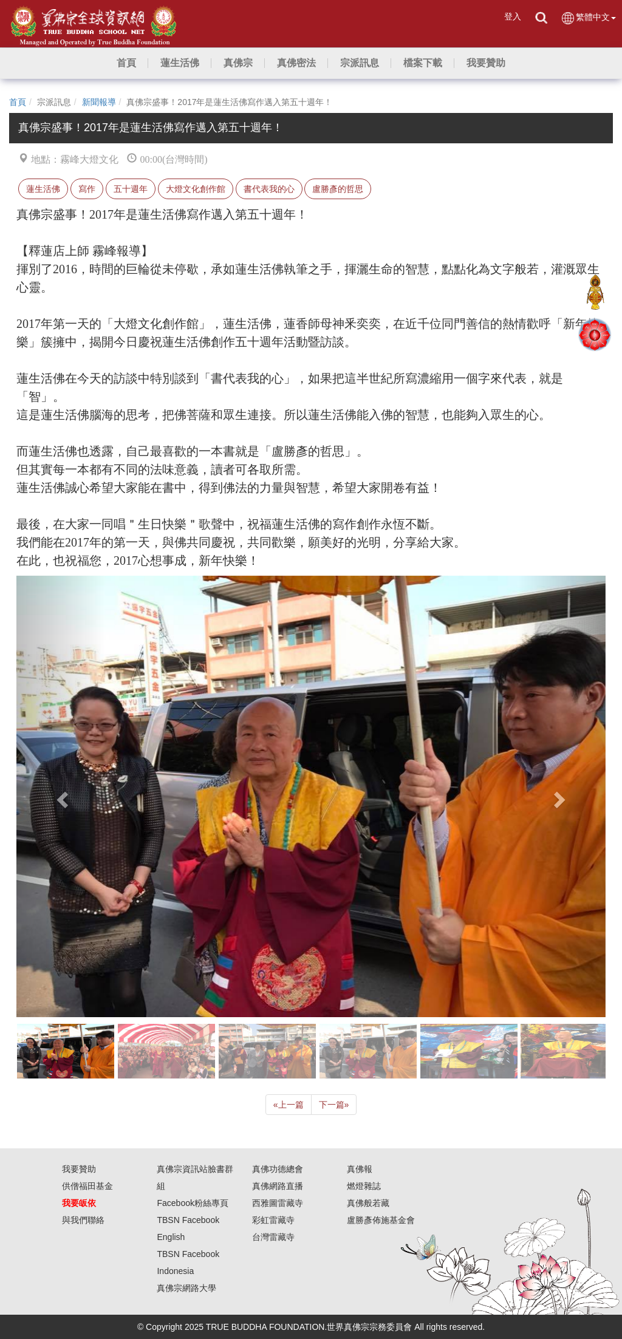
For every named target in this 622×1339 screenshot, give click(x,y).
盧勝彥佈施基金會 (381, 1220)
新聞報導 (99, 102)
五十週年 (131, 189)
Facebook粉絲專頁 (192, 1203)
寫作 (86, 189)
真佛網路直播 (277, 1186)
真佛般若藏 (368, 1203)
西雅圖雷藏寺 (277, 1203)
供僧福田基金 (87, 1186)
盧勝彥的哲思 (337, 189)
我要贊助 (79, 1169)
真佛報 (359, 1169)
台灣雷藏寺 (273, 1237)
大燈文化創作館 (195, 189)
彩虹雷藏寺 (273, 1220)
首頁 (17, 102)
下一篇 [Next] (334, 1104)
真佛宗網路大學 (186, 1288)
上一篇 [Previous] (288, 1104)
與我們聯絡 (83, 1220)
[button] (179, 63)
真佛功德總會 (277, 1169)
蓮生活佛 (43, 189)
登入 (512, 16)
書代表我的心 (269, 189)
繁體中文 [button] (588, 18)
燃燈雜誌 (364, 1186)
